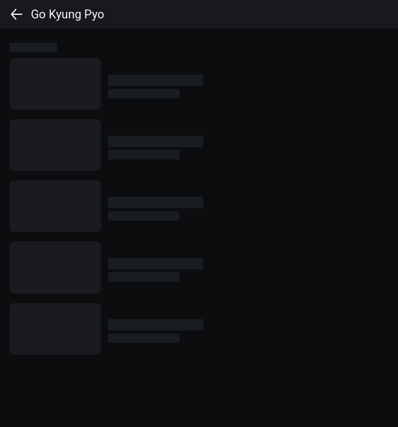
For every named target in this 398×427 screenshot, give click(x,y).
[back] (17, 14)
